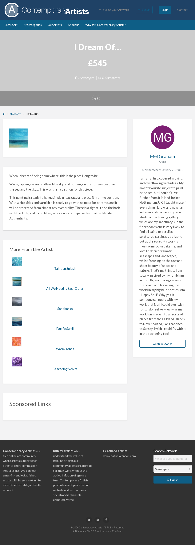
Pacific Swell (65, 329)
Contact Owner (162, 343)
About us (73, 24)
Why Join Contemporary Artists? (105, 24)
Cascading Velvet (65, 369)
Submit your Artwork (114, 9)
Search (172, 479)
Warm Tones (65, 349)
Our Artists (55, 24)
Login (165, 9)
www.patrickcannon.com (119, 456)
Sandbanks (65, 309)
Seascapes (86, 78)
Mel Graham (162, 156)
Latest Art (11, 24)
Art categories (33, 24)
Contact (182, 9)
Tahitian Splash (65, 269)
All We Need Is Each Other (65, 288)
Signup (144, 9)
